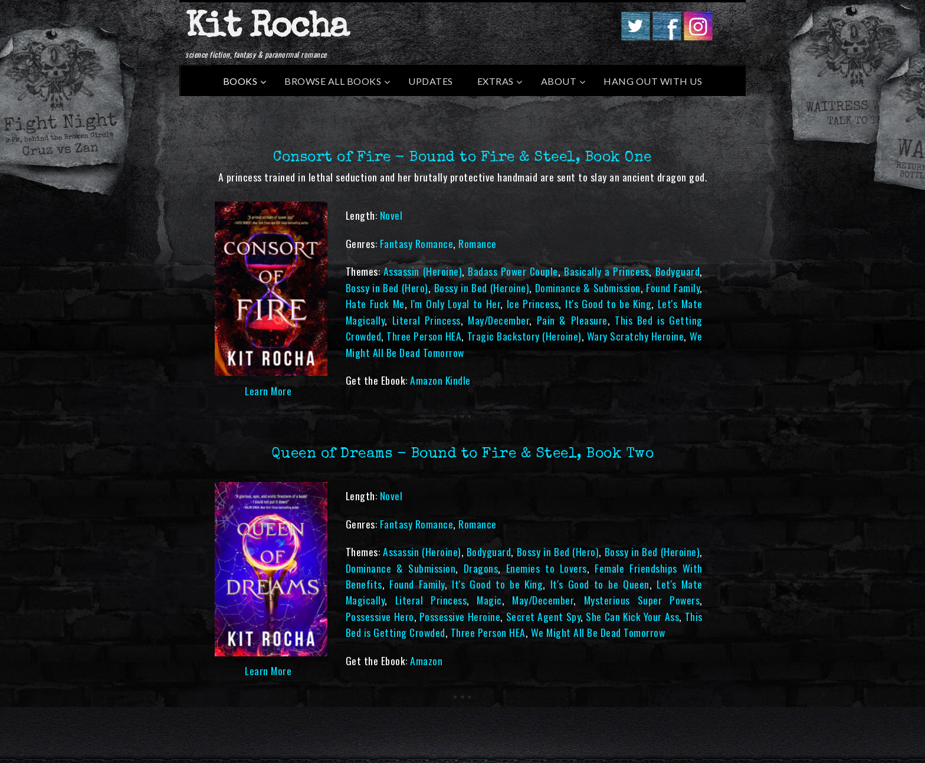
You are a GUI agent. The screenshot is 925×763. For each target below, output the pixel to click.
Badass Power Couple (513, 271)
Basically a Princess (606, 271)
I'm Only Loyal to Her (455, 303)
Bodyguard (677, 271)
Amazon (426, 660)
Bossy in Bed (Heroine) (482, 287)
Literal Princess (426, 320)
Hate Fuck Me (375, 303)
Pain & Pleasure (572, 320)
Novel (391, 215)
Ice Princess (533, 303)
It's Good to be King (608, 303)
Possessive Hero (380, 616)
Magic (489, 599)
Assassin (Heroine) (422, 271)
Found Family (673, 287)
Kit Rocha (266, 29)
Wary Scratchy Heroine (635, 335)
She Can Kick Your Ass (632, 616)
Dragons (481, 568)
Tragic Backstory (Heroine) (524, 335)
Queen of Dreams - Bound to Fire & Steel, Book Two (462, 454)
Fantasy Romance (417, 243)
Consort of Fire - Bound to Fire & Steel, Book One (462, 158)
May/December (498, 320)
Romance (477, 243)
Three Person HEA (423, 335)
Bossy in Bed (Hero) (387, 287)
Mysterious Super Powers (642, 599)
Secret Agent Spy (543, 616)
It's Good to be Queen (600, 584)
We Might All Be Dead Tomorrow (598, 632)
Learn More (268, 390)
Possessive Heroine (459, 616)
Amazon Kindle (440, 380)
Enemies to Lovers (546, 568)
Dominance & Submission (588, 287)
